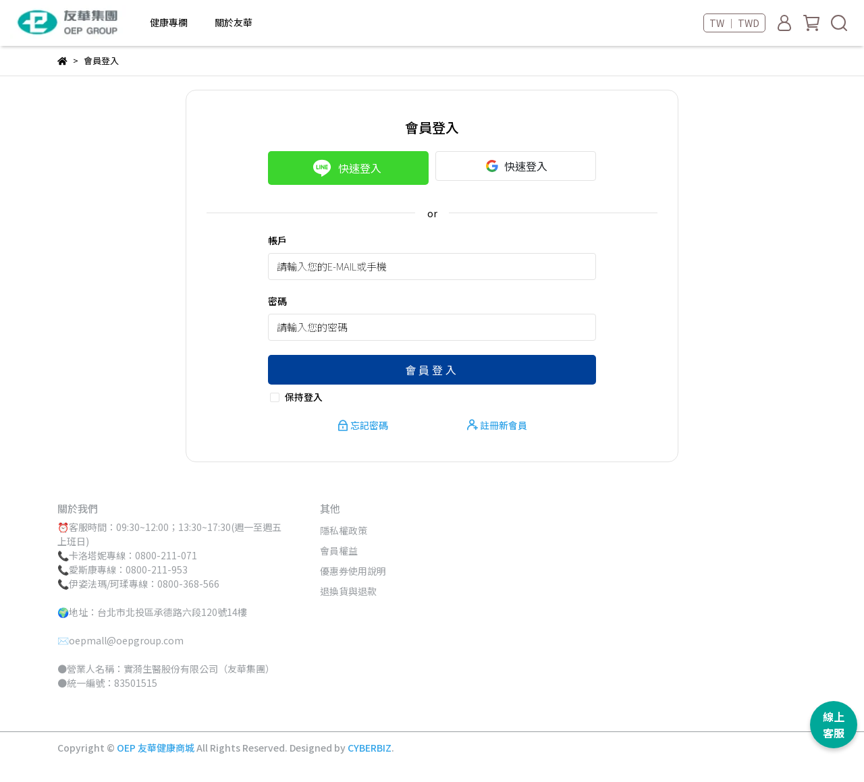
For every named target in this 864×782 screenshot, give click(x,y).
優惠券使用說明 (353, 571)
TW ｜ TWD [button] (734, 23)
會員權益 (339, 550)
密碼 (277, 301)
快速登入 (347, 168)
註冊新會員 (497, 425)
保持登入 (304, 396)
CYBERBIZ (370, 747)
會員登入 (432, 370)
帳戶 (277, 240)
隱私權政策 (343, 530)
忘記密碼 (364, 425)
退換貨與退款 (348, 591)
